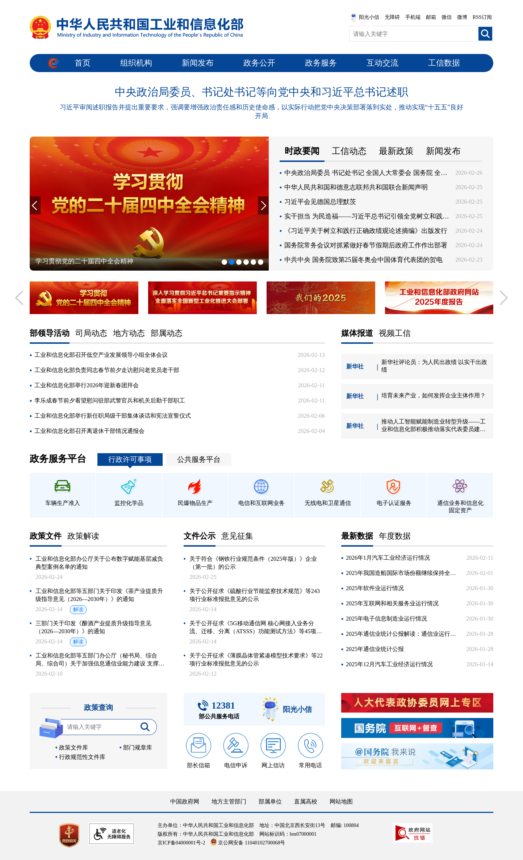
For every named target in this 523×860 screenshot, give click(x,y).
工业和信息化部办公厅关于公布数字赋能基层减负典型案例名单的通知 (99, 563)
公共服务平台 (199, 459)
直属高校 (305, 801)
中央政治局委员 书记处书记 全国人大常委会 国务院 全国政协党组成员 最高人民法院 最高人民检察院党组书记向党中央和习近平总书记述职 (366, 172)
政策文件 (46, 536)
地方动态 (129, 333)
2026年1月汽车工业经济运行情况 (388, 558)
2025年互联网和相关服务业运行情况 (392, 603)
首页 (83, 62)
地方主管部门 (229, 801)
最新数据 (357, 536)
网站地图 (341, 801)
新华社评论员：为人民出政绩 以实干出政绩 (434, 366)
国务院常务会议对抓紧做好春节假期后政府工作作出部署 (365, 245)
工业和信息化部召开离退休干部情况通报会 (89, 431)
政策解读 (83, 536)
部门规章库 (137, 747)
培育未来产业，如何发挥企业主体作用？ (433, 395)
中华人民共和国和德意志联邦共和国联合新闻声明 (356, 187)
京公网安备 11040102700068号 (247, 843)
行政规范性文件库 (82, 757)
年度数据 (395, 536)
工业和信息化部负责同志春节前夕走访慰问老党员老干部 (106, 370)
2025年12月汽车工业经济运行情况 (389, 664)
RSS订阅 (482, 17)
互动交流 (382, 62)
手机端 (413, 17)
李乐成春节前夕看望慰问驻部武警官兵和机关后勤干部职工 (109, 400)
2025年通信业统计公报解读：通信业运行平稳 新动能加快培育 (403, 634)
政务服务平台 (58, 459)
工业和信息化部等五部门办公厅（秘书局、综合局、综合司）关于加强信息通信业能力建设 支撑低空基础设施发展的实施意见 (99, 660)
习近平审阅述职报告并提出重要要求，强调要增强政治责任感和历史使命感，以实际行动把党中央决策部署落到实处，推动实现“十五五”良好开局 (261, 112)
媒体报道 (357, 333)
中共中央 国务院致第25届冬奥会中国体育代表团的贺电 (363, 259)
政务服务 (321, 62)
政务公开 (259, 62)
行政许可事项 (130, 459)
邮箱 (431, 17)
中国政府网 (184, 801)
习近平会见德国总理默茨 (320, 201)
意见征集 (237, 536)
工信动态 (349, 151)
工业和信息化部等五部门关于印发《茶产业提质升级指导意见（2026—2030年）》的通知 (99, 595)
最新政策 (396, 151)
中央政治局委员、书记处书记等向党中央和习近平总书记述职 (261, 92)
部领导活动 (50, 333)
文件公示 (200, 536)
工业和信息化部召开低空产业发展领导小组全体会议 (101, 355)
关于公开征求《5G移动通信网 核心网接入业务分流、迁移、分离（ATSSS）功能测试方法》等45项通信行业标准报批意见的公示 (255, 627)
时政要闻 (302, 151)
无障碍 (392, 17)
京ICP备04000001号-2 (181, 843)
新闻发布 (198, 62)
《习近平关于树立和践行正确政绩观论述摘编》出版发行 (365, 230)
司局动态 (91, 333)
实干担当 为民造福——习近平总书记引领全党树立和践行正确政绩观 (366, 216)
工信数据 (444, 62)
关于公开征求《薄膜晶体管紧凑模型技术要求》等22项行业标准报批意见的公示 (256, 659)
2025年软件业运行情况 (375, 588)
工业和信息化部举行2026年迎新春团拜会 (86, 385)
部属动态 (167, 333)
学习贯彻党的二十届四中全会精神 (84, 261)
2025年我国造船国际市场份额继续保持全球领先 (403, 573)
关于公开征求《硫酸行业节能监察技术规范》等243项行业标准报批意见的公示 (254, 595)
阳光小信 (364, 17)
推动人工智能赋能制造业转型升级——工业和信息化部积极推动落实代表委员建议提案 (433, 425)
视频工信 (395, 333)
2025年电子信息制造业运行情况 (386, 618)
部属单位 (270, 801)
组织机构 (136, 62)
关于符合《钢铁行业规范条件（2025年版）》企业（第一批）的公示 (253, 563)
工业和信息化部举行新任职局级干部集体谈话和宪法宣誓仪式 (112, 416)
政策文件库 (73, 747)
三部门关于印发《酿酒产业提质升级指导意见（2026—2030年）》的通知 (93, 627)
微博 (462, 17)
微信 (447, 17)
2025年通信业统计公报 (375, 649)
